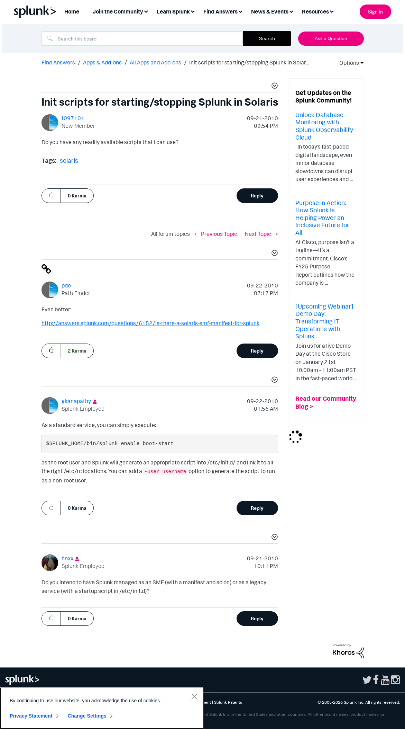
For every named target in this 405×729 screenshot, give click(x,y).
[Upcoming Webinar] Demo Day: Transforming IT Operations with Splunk (324, 321)
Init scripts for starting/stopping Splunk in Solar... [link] (249, 62)
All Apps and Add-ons (155, 62)
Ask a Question (331, 38)
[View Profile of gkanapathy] (76, 401)
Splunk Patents (228, 702)
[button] (273, 86)
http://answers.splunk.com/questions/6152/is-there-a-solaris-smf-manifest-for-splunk (150, 323)
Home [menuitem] (71, 11)
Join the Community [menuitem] (118, 11)
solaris (69, 160)
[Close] (194, 696)
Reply (257, 195)
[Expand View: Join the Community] (145, 11)
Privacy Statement (31, 716)
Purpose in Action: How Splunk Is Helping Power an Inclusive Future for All (322, 217)
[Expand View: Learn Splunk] (192, 11)
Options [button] (347, 62)
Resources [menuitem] (315, 11)
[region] (101, 708)
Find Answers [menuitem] (220, 11)
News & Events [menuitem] (269, 11)
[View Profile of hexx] (67, 558)
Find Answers (58, 62)
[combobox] (142, 38)
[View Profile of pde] (66, 285)
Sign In (375, 12)
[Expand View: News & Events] (291, 11)
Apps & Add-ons (102, 62)
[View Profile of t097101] (73, 118)
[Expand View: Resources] (331, 11)
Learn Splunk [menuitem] (173, 11)
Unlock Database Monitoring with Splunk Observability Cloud (324, 126)
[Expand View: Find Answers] (240, 11)
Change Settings (87, 716)
